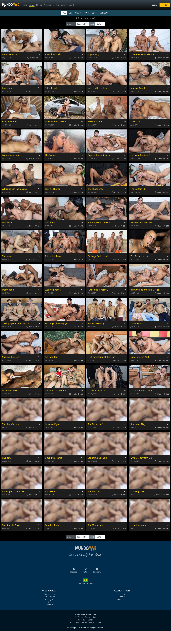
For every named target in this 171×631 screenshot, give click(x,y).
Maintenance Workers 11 (143, 54)
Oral (87, 13)
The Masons (8, 256)
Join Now (164, 5)
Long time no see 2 (97, 458)
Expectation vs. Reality (99, 155)
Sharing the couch (11, 357)
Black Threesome (53, 458)
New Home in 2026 (140, 357)
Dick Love (7, 222)
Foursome (7, 88)
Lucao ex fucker (10, 54)
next (92, 24)
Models (56, 5)
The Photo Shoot (96, 189)
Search (71, 5)
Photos (39, 5)
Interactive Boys (53, 256)
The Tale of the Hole (140, 256)
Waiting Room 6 (53, 289)
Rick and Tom (51, 357)
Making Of (104, 13)
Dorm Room (8, 289)
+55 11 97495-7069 (84, 622)
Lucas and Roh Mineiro (142, 390)
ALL (64, 13)
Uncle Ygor (50, 222)
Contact (64, 5)
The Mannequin (95, 525)
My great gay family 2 (141, 458)
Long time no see (139, 525)
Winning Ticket (138, 491)
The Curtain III (138, 189)
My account (122, 599)
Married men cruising (55, 121)
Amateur (47, 5)
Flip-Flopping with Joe (141, 222)
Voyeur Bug (93, 54)
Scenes (32, 5)
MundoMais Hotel (11, 155)
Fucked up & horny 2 (98, 289)
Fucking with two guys (56, 323)
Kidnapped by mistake (13, 491)
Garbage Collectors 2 (98, 256)
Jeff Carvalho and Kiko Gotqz (145, 289)
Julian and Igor (52, 424)
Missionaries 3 (95, 121)
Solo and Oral (49, 597)
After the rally (52, 88)
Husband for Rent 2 (140, 155)
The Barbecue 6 (95, 424)
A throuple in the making (14, 189)
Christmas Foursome (55, 390)
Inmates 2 (50, 491)
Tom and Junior (52, 189)
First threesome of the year (101, 357)
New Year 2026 (9, 390)
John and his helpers (98, 88)
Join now (121, 594)
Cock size (135, 121)
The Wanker (51, 155)
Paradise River (52, 525)
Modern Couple (138, 88)
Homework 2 (137, 323)
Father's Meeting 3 (97, 323)
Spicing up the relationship (15, 323)
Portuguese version (85, 583)
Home (24, 5)
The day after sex (10, 424)
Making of (49, 599)
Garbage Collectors (97, 390)
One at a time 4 (10, 121)
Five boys (6, 458)
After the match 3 (53, 54)
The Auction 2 (94, 491)
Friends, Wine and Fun (99, 222)
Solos (94, 13)
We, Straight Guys (11, 525)
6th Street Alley (138, 424)
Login (154, 5)
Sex (70, 13)
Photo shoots (49, 594)
